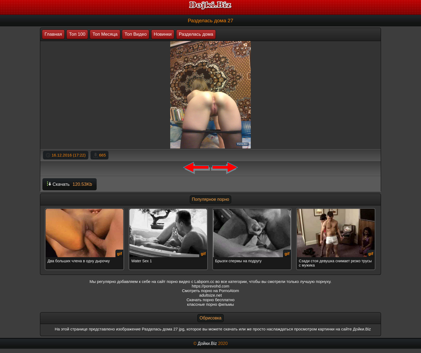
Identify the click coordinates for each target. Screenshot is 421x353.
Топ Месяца (104, 34)
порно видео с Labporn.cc (190, 281)
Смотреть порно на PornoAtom (210, 290)
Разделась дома (196, 34)
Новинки (163, 34)
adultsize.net (210, 295)
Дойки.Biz (207, 343)
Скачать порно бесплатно (211, 299)
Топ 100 (77, 34)
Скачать (69, 184)
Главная (53, 34)
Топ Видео (136, 34)
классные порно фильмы (210, 304)
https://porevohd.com (210, 286)
